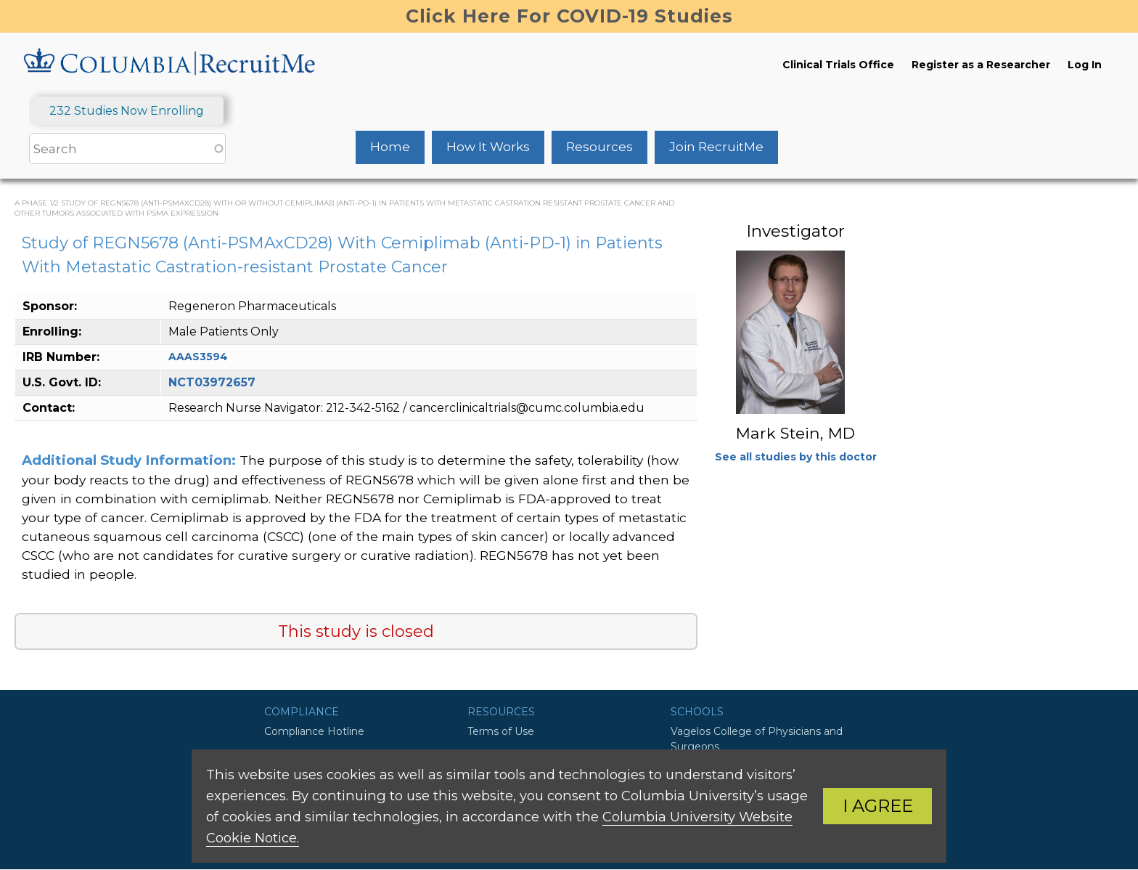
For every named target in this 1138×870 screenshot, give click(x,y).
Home (390, 146)
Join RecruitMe (716, 146)
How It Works (488, 146)
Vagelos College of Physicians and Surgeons (757, 739)
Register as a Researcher (981, 64)
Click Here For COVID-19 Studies (569, 16)
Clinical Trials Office (838, 64)
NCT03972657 (211, 382)
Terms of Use (500, 731)
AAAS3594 (198, 356)
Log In (1085, 64)
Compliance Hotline (314, 731)
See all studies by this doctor (796, 456)
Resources (599, 146)
